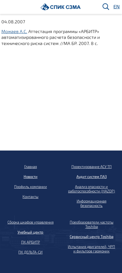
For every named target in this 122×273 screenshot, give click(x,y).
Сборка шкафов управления (31, 222)
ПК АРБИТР (30, 242)
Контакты (30, 196)
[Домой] (61, 6)
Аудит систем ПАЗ (91, 176)
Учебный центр (30, 232)
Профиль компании (30, 186)
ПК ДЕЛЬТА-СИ (30, 252)
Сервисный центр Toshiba (91, 236)
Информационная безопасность (91, 203)
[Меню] (6, 7)
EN (116, 6)
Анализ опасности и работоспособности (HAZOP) (91, 188)
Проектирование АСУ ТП (91, 166)
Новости (31, 176)
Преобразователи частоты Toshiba (91, 224)
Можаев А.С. (14, 31)
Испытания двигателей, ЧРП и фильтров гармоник (91, 248)
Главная (30, 166)
